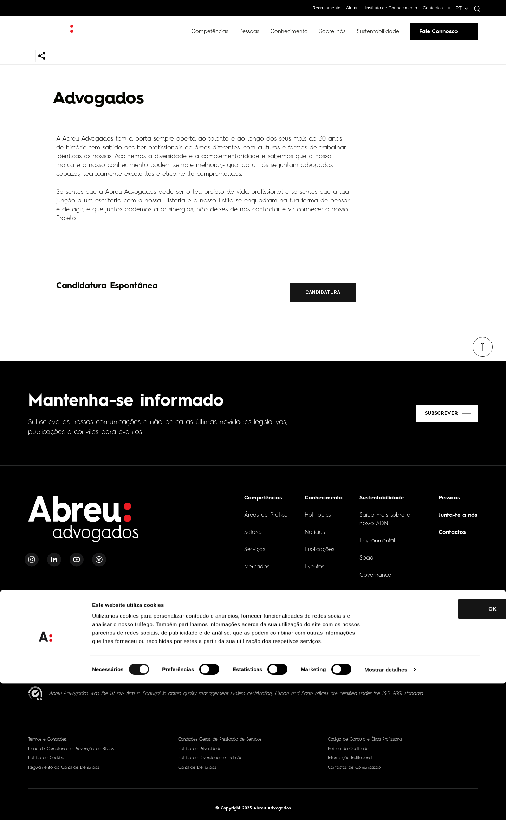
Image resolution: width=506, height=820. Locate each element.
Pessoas (249, 31)
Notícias (315, 529)
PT (458, 8)
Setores (253, 529)
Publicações (319, 546)
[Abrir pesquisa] (475, 9)
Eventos (314, 564)
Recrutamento (316, 8)
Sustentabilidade (378, 31)
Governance (375, 572)
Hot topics (318, 512)
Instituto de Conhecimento (386, 8)
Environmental (377, 538)
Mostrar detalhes (385, 806)
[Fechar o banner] (495, 737)
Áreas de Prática (266, 512)
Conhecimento (289, 31)
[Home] (83, 520)
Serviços (254, 546)
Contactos (432, 8)
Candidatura (322, 292)
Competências (209, 31)
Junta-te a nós (458, 512)
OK (430, 745)
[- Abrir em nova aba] (62, 658)
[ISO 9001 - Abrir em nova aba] (35, 690)
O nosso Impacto (381, 615)
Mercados (256, 564)
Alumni (344, 8)
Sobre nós (332, 31)
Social (367, 555)
